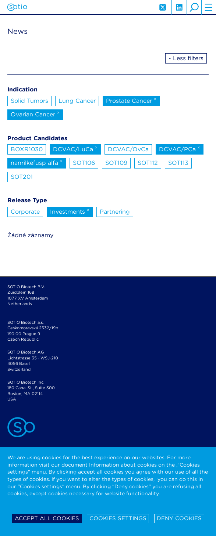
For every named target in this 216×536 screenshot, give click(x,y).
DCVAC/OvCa (128, 149)
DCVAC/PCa (179, 149)
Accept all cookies (47, 518)
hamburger (208, 7)
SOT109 (116, 162)
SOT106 (84, 162)
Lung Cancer (77, 100)
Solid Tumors (29, 100)
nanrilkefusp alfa (37, 162)
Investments (69, 211)
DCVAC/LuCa (75, 149)
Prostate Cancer (131, 100)
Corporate (25, 211)
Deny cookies (179, 518)
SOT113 (178, 162)
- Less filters (186, 58)
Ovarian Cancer (35, 114)
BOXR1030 (27, 149)
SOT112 (148, 162)
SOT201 (22, 176)
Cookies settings (117, 518)
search (194, 7)
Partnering (115, 211)
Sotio (17, 7)
